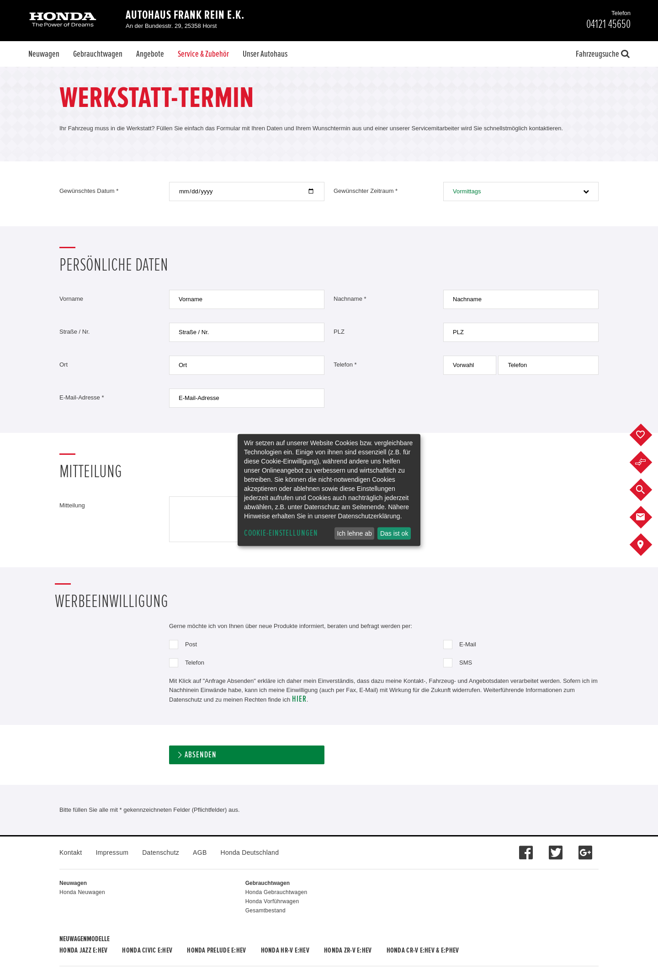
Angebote (150, 54)
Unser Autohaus (265, 54)
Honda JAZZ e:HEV (83, 950)
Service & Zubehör (203, 54)
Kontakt (70, 852)
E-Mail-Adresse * (81, 397)
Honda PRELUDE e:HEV (216, 950)
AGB (200, 852)
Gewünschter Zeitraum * (366, 190)
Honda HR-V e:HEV (285, 950)
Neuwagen (43, 54)
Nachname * (350, 298)
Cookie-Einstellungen (281, 533)
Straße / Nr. (74, 331)
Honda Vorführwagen (272, 901)
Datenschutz (160, 852)
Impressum (112, 852)
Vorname (71, 298)
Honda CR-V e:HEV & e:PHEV (423, 950)
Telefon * (345, 364)
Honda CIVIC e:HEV (147, 950)
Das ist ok (394, 533)
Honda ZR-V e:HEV (347, 950)
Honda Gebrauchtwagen (276, 892)
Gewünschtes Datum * (88, 190)
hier (299, 699)
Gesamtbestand (265, 910)
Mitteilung (72, 505)
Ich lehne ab (354, 533)
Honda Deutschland (250, 852)
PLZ (339, 331)
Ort (63, 364)
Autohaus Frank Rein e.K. (185, 15)
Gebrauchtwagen (97, 54)
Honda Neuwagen (82, 892)
